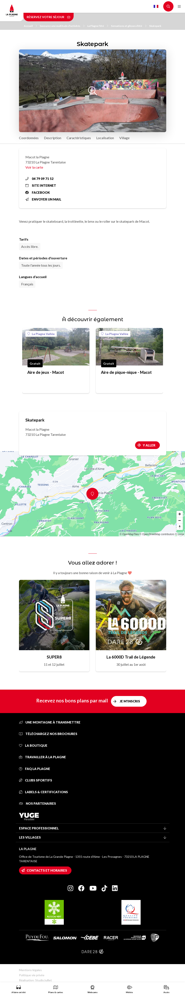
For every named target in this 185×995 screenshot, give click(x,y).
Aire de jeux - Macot (45, 372)
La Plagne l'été (97, 25)
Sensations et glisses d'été (128, 25)
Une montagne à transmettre (49, 722)
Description (52, 138)
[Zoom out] (179, 520)
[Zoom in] (179, 514)
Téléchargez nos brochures (48, 734)
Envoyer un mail (43, 199)
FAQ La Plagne (34, 769)
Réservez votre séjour (48, 17)
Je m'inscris (130, 701)
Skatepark (155, 25)
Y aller (149, 445)
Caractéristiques (79, 138)
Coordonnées (29, 138)
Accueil (30, 25)
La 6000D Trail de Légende (130, 656)
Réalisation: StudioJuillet (35, 980)
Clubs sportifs (35, 780)
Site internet (40, 185)
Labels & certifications (43, 792)
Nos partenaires (37, 803)
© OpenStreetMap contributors (157, 534)
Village (124, 138)
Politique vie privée (31, 975)
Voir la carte (34, 167)
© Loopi (179, 534)
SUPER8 (54, 656)
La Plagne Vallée (41, 334)
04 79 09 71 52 (39, 179)
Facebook (37, 192)
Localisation (105, 138)
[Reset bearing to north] (179, 527)
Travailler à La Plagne (42, 757)
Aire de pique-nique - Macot (126, 372)
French (156, 6)
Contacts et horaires (47, 870)
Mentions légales (30, 970)
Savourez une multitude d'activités (62, 25)
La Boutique (33, 745)
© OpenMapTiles (129, 534)
